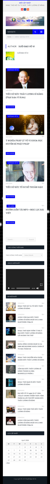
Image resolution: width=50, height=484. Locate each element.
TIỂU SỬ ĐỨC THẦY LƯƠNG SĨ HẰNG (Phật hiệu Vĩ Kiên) (24, 96)
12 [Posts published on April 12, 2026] (41, 450)
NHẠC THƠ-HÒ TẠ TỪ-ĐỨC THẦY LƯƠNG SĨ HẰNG (25, 5)
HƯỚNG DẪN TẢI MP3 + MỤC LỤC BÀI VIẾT (25, 211)
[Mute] (37, 288)
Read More (10, 107)
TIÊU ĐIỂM (11, 206)
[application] (25, 279)
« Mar (8, 463)
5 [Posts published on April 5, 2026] (41, 447)
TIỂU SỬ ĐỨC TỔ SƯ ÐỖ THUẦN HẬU (24, 187)
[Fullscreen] (41, 285)
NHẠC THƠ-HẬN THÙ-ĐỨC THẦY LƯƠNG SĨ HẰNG (30, 410)
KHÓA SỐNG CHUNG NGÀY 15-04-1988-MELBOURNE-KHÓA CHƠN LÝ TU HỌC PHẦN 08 (31, 346)
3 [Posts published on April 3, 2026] (30, 447)
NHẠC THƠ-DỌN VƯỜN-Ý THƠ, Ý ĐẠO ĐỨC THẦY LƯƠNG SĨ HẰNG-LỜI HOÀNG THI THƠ (30, 333)
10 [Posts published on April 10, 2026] (30, 450)
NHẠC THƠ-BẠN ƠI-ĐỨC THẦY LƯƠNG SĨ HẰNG (29, 383)
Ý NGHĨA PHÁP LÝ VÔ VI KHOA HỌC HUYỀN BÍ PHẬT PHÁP (24, 142)
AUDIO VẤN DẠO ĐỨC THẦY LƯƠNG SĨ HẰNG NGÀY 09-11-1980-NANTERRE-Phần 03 (30, 319)
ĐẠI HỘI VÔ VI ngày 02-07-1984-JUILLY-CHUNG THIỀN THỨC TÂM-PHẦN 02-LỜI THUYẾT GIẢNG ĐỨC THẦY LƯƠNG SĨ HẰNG (31, 396)
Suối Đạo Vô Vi (22, 53)
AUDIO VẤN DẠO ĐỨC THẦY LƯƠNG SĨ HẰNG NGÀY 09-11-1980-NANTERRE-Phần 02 (30, 422)
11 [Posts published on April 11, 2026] (36, 450)
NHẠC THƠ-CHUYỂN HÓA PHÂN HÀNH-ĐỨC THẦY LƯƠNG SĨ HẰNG (31, 358)
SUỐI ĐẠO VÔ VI (13, 70)
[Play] (9, 288)
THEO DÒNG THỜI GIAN (14, 255)
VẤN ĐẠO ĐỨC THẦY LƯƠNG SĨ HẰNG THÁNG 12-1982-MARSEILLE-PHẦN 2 (29, 371)
